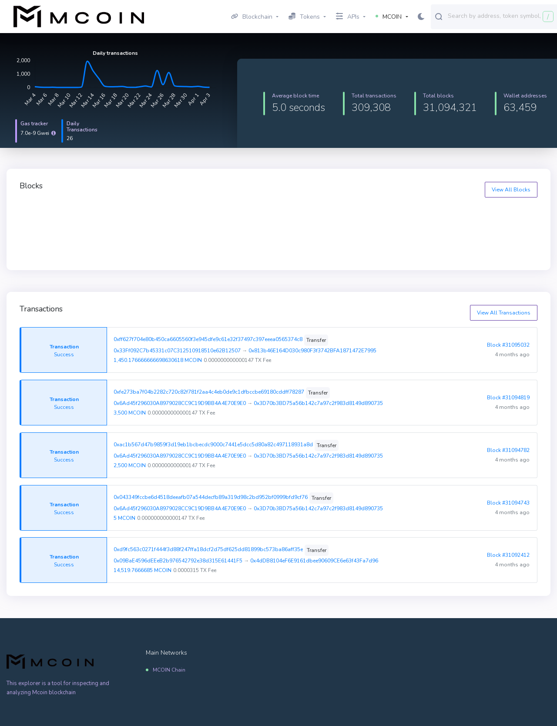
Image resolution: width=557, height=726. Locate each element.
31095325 (438, 214)
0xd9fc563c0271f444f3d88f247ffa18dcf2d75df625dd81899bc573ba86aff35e (208, 549)
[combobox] (500, 16)
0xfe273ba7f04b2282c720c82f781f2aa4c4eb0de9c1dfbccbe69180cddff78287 (209, 391)
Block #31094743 (508, 502)
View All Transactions (503, 312)
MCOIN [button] (389, 17)
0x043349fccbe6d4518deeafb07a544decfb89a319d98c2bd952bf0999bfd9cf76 (211, 497)
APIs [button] (347, 17)
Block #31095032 (508, 344)
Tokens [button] (304, 17)
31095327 (173, 214)
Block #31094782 (508, 450)
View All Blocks (511, 189)
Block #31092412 (508, 555)
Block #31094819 (508, 397)
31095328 (40, 214)
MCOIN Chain (169, 669)
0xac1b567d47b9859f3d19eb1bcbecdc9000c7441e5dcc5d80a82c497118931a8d (213, 444)
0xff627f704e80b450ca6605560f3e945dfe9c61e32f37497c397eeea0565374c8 (208, 339)
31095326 (306, 214)
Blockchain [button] (251, 17)
